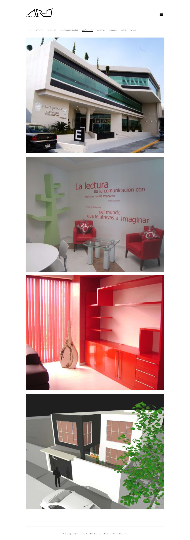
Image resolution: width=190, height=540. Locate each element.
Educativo (101, 30)
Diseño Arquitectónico (69, 30)
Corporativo (52, 30)
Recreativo (113, 30)
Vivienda (133, 30)
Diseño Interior (87, 30)
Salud (123, 30)
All (31, 30)
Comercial (39, 30)
